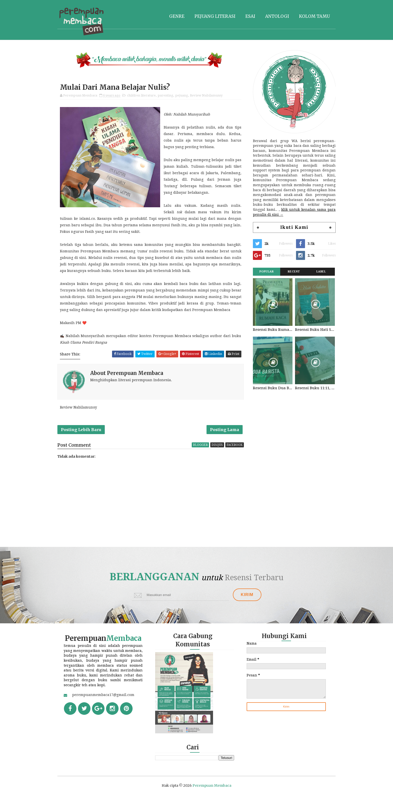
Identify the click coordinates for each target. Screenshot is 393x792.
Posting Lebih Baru (81, 429)
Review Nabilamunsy (206, 95)
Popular (266, 271)
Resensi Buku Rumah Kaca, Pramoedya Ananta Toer (272, 329)
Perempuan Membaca (211, 785)
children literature (141, 95)
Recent (294, 271)
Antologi (277, 16)
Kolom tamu (314, 16)
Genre (176, 16)
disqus (217, 445)
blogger (200, 445)
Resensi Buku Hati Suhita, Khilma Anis (315, 329)
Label (321, 271)
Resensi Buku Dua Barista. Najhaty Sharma (272, 388)
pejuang (181, 95)
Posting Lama (224, 429)
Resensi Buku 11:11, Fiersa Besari (315, 388)
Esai (250, 16)
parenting (165, 95)
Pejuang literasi (214, 16)
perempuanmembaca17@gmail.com (103, 695)
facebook (235, 445)
